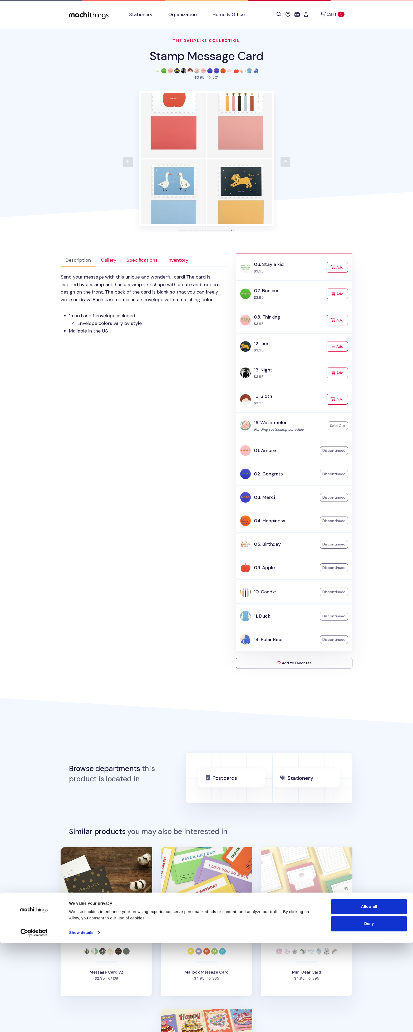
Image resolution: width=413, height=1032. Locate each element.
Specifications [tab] (142, 260)
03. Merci (264, 497)
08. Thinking (267, 317)
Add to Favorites (294, 663)
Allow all (369, 995)
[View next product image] (285, 162)
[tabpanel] (144, 304)
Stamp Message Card (207, 56)
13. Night (263, 370)
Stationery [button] (141, 14)
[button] (278, 14)
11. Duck (262, 616)
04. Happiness (269, 521)
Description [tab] (78, 260)
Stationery (300, 778)
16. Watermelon (270, 422)
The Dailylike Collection (206, 40)
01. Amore (265, 450)
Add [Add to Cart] (339, 267)
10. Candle (265, 592)
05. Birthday (267, 544)
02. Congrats (268, 474)
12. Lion (261, 343)
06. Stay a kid (268, 264)
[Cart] (332, 14)
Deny (369, 1012)
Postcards (225, 778)
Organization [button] (182, 14)
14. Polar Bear (268, 639)
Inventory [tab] (178, 260)
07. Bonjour (266, 290)
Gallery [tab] (108, 260)
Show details (81, 1021)
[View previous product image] (128, 162)
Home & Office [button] (229, 14)
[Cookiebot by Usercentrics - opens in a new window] (34, 1022)
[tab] (179, 230)
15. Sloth (263, 396)
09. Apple (264, 567)
